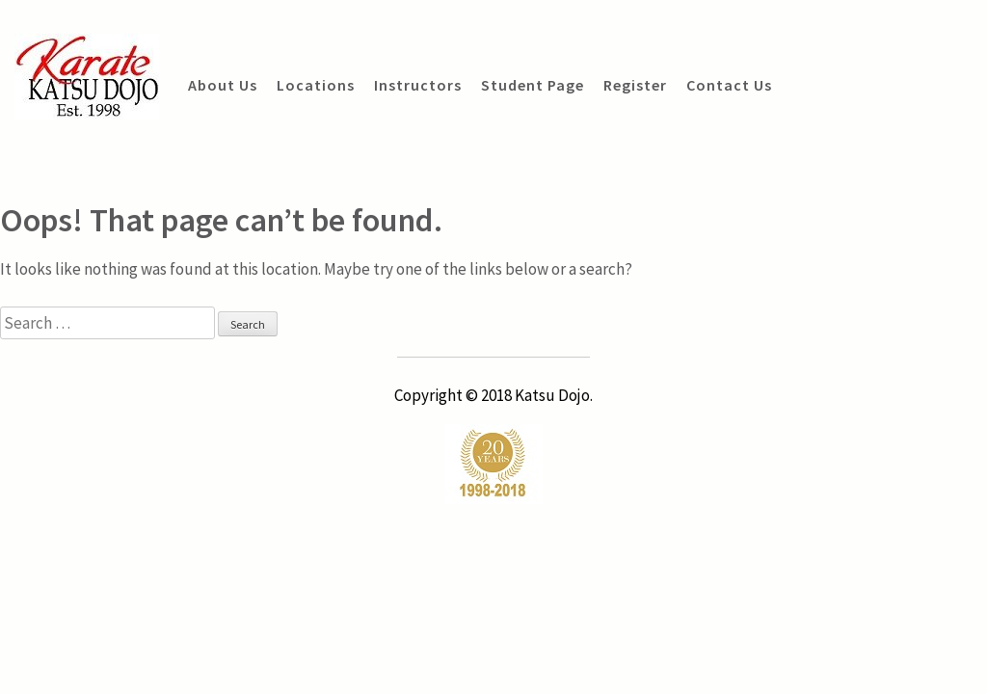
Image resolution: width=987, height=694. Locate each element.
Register (635, 84)
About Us (222, 84)
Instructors (418, 84)
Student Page (532, 84)
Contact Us (729, 84)
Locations (316, 84)
